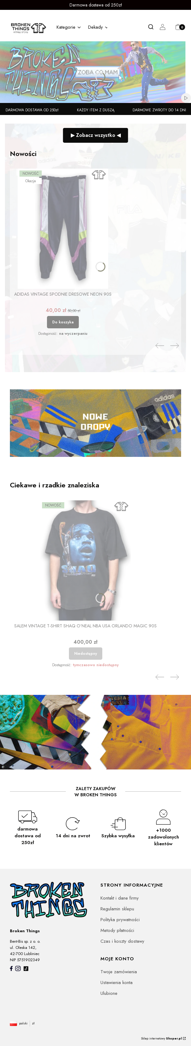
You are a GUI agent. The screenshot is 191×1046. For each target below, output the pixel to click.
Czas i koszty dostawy (122, 941)
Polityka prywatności (120, 919)
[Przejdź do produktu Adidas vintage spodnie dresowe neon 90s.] (63, 229)
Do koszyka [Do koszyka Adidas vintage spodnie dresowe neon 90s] (63, 322)
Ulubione (108, 993)
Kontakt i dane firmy (119, 898)
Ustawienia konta (116, 982)
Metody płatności (117, 930)
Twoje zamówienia (118, 971)
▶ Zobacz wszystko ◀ (96, 135)
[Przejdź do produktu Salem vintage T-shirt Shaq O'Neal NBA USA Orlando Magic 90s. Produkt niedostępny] (85, 560)
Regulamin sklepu (117, 908)
